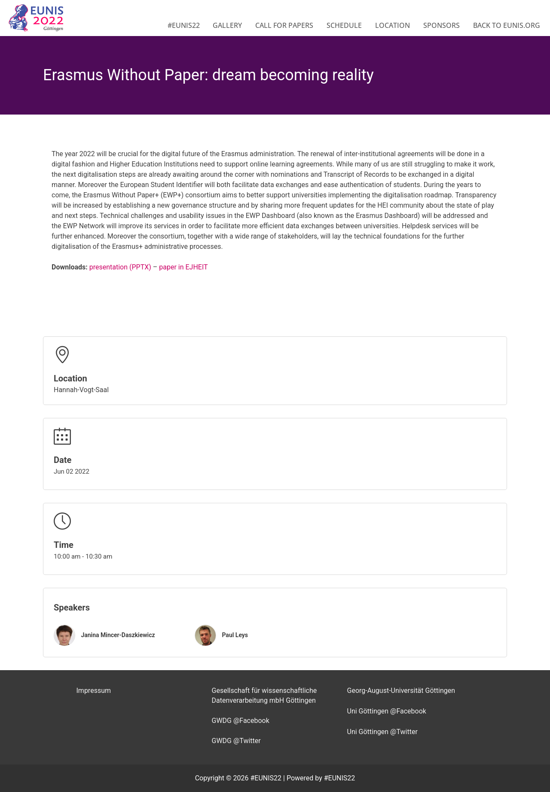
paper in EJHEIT (183, 267)
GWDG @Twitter (236, 741)
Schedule (344, 25)
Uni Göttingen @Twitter (382, 732)
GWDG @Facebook (240, 720)
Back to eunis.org (506, 25)
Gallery (227, 25)
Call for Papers (284, 25)
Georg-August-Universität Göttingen (401, 690)
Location (392, 25)
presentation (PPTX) (120, 267)
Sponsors (441, 25)
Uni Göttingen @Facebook (386, 711)
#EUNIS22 (184, 25)
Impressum (93, 690)
